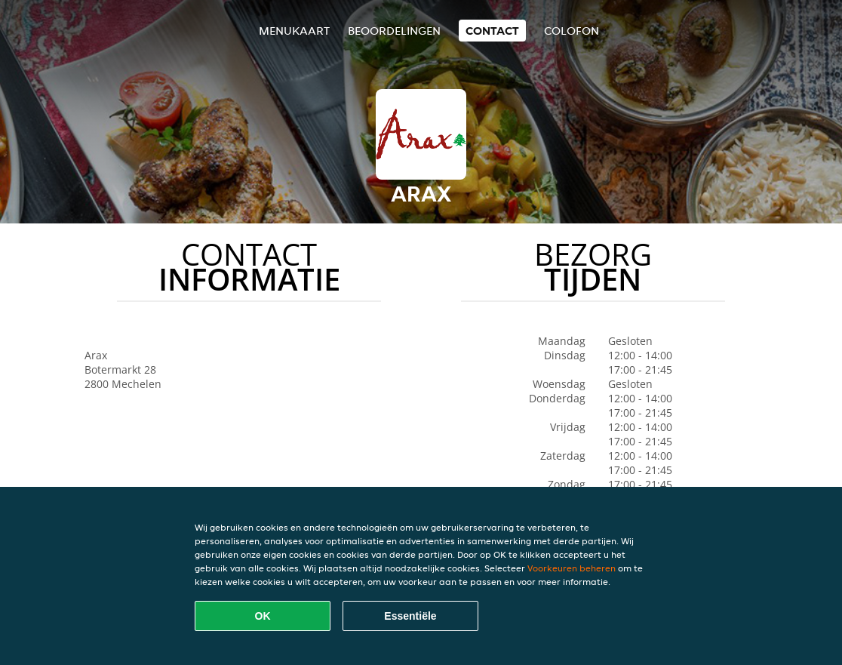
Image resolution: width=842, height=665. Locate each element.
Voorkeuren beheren (571, 568)
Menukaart (294, 30)
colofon (571, 30)
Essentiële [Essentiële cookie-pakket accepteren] (410, 616)
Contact (492, 30)
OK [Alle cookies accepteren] (263, 616)
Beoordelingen (394, 30)
